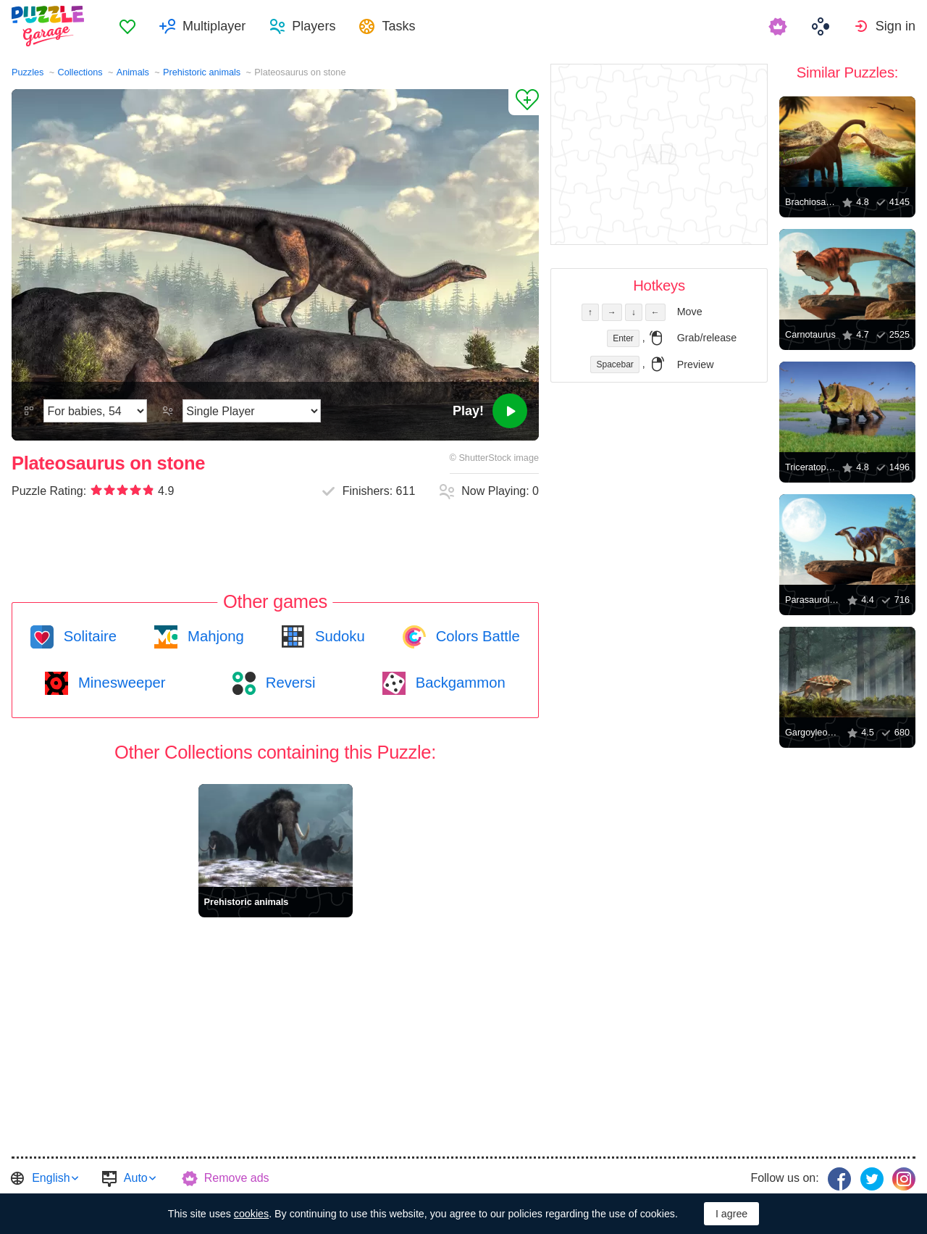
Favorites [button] (127, 26)
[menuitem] (127, 26)
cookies (251, 1214)
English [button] (51, 1178)
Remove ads (236, 1178)
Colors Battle (476, 636)
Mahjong (213, 636)
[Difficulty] (95, 410)
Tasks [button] (398, 26)
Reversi (288, 683)
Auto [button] (136, 1178)
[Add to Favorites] (523, 102)
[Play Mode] (252, 410)
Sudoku (337, 636)
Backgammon (458, 683)
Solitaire (88, 636)
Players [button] (313, 26)
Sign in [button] (895, 26)
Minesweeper (119, 683)
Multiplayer (214, 26)
